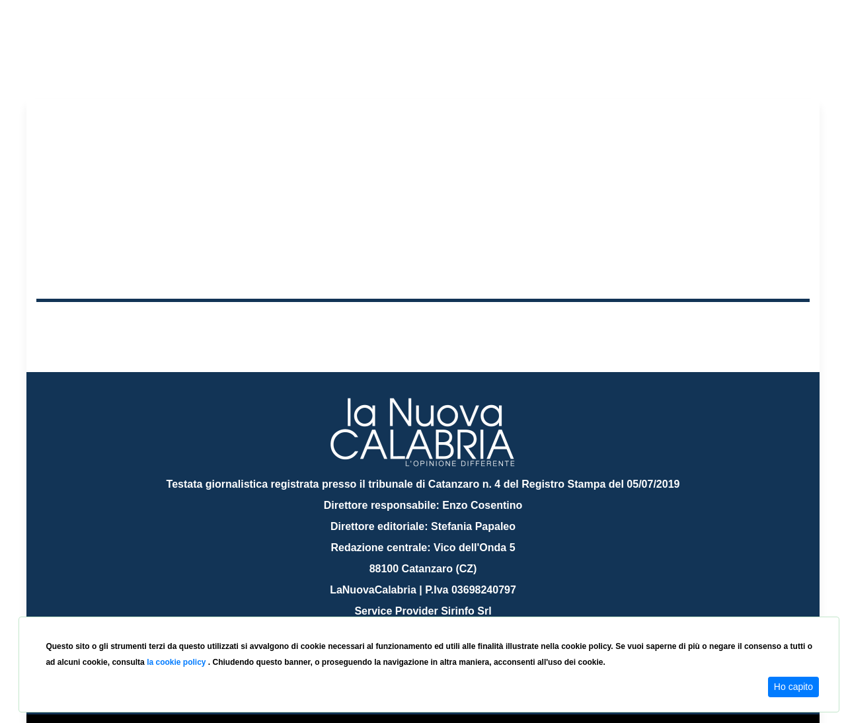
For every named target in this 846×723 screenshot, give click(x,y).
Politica (225, 322)
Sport (425, 322)
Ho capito (793, 686)
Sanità (270, 322)
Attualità (318, 322)
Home (69, 320)
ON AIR (758, 325)
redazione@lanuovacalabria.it (451, 611)
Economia (375, 322)
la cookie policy (177, 662)
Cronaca (174, 322)
